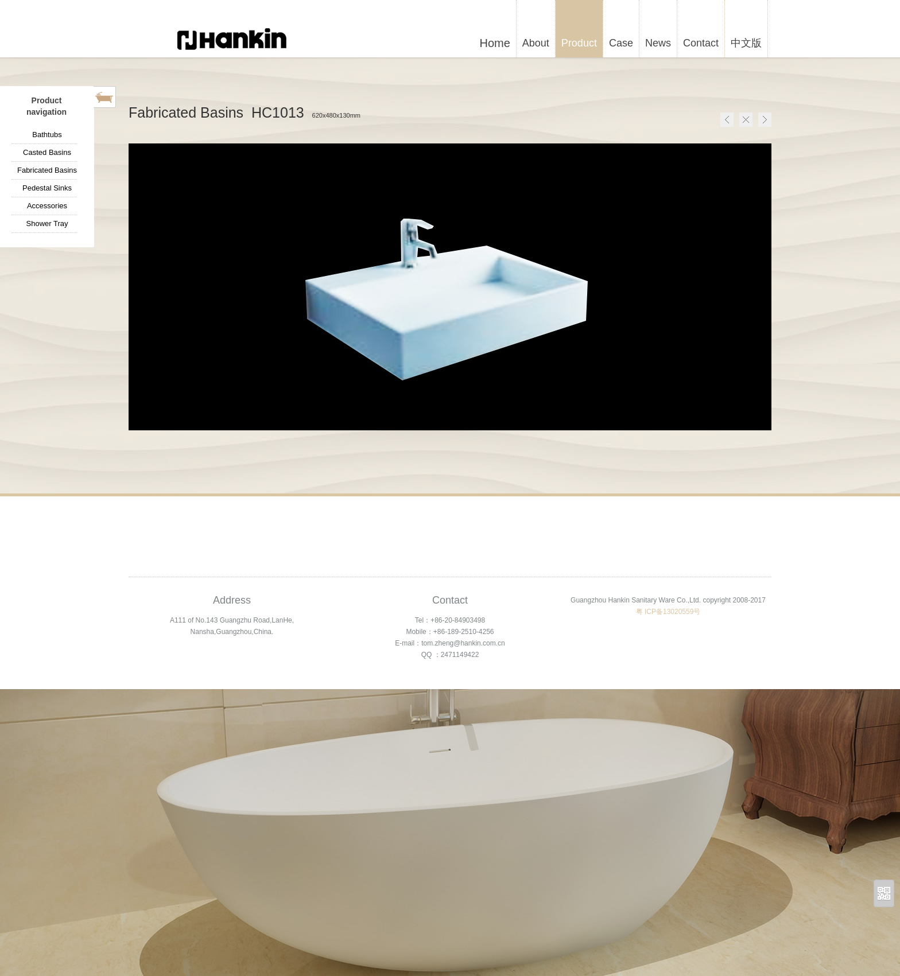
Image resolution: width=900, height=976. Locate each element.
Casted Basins (47, 152)
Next (764, 119)
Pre (727, 119)
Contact (701, 43)
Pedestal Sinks (47, 188)
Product (579, 43)
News (658, 43)
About (535, 43)
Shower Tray (47, 223)
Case (621, 43)
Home (745, 119)
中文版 (746, 43)
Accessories (47, 205)
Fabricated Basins (47, 170)
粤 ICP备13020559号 (668, 612)
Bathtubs (46, 134)
